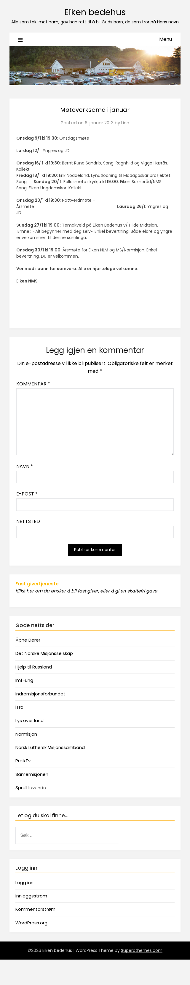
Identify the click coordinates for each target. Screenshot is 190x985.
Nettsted (28, 521)
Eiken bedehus (95, 12)
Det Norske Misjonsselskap (44, 653)
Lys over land (29, 720)
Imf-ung (24, 680)
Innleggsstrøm (31, 896)
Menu (165, 39)
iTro (19, 707)
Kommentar (33, 383)
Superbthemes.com (141, 950)
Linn (125, 123)
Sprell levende (30, 787)
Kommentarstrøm (35, 909)
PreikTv (23, 761)
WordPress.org (31, 923)
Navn (24, 466)
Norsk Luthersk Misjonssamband (50, 747)
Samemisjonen (31, 774)
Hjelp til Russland (33, 667)
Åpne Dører (27, 640)
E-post (27, 493)
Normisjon (26, 734)
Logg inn (24, 882)
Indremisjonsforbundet (40, 694)
